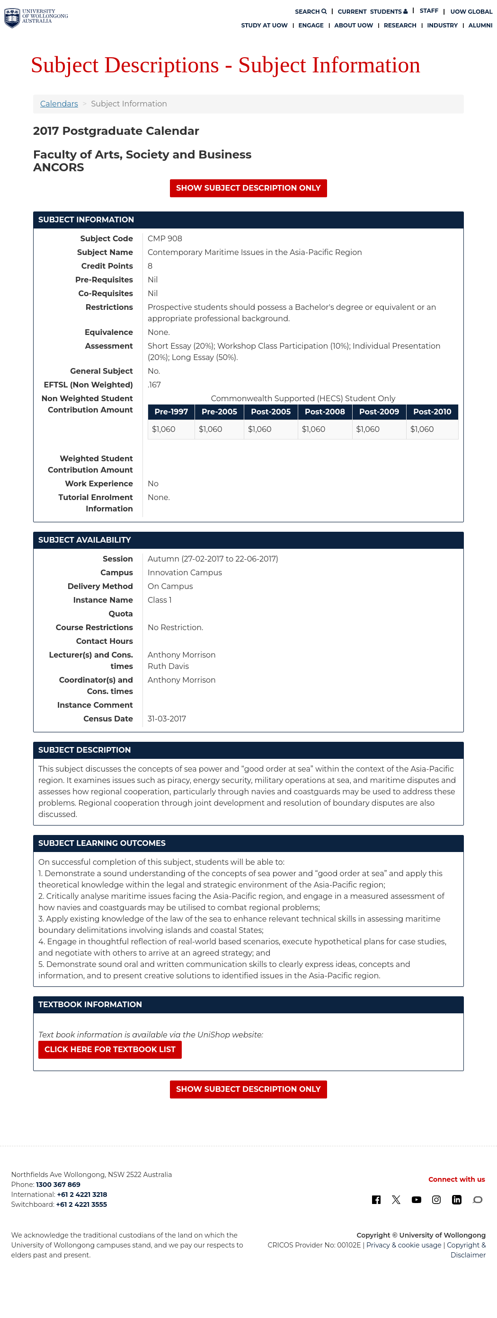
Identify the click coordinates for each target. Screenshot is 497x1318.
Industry (442, 25)
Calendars (59, 103)
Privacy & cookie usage (404, 1245)
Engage (311, 25)
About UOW (353, 25)
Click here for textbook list (110, 1049)
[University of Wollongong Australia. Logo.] (36, 18)
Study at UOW (264, 25)
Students (373, 11)
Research (400, 25)
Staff (429, 10)
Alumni (481, 25)
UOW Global (472, 11)
